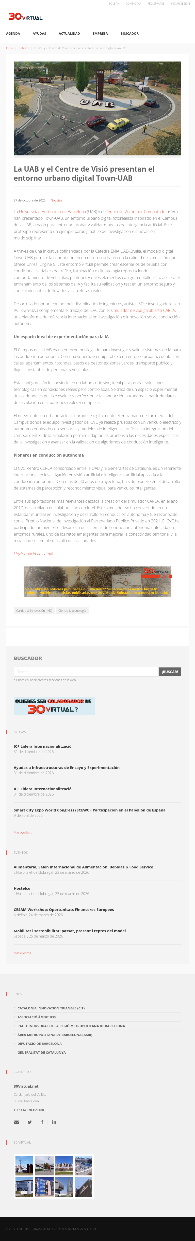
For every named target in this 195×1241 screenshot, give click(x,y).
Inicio (9, 48)
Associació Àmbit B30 (37, 1017)
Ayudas (39, 33)
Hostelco (22, 888)
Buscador (130, 33)
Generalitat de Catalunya (42, 1052)
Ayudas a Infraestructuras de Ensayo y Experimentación (67, 767)
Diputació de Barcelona (40, 1043)
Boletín (114, 3)
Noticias (23, 48)
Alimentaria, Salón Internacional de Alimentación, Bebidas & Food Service (83, 866)
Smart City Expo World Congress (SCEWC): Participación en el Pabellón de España (90, 809)
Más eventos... (23, 953)
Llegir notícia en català (33, 554)
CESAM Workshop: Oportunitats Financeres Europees (64, 909)
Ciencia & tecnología (72, 610)
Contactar (133, 3)
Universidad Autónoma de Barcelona (52, 211)
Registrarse (156, 3)
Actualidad (69, 33)
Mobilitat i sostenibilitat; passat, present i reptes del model (70, 930)
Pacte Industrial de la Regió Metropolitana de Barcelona (71, 1026)
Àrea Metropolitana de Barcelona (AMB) (55, 1034)
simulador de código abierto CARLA (143, 310)
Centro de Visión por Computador (136, 211)
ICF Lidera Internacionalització (43, 746)
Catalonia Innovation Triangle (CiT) (51, 1008)
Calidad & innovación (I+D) (34, 610)
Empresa (100, 33)
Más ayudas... (23, 832)
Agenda (13, 33)
